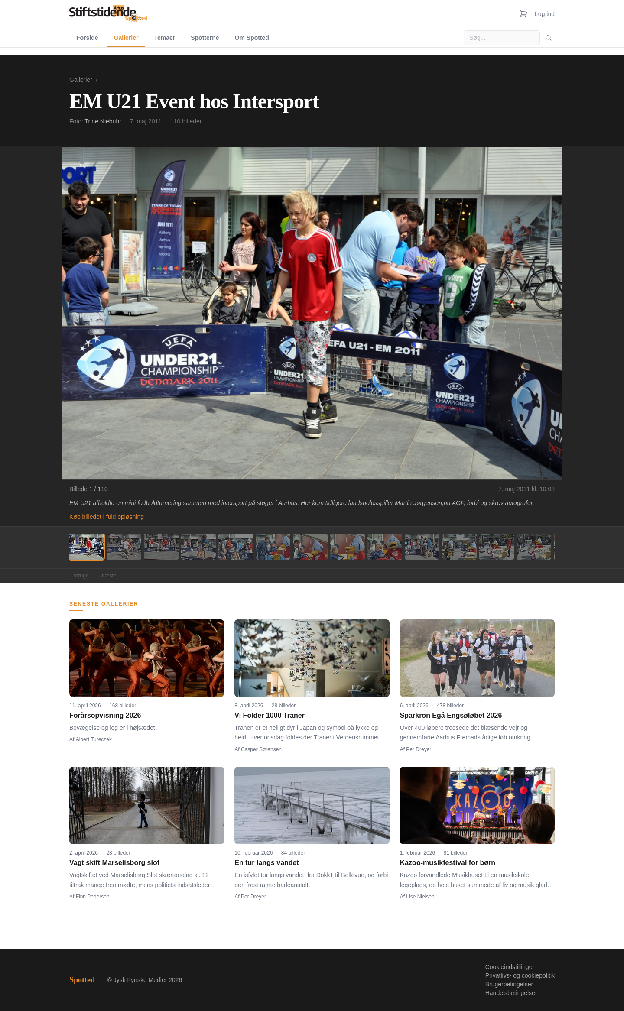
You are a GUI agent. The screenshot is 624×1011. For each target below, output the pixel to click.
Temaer (164, 37)
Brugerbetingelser (509, 984)
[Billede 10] (422, 547)
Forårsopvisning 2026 (105, 715)
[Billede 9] (384, 547)
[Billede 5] (235, 547)
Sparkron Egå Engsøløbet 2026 (451, 715)
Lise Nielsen (420, 897)
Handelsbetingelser (511, 992)
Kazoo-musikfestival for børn (447, 862)
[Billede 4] (198, 547)
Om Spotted (252, 37)
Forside (87, 37)
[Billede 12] (496, 547)
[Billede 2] (124, 547)
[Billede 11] (459, 547)
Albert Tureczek (94, 739)
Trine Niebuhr (103, 121)
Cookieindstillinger (510, 966)
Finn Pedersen (93, 897)
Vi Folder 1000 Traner (269, 715)
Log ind (545, 13)
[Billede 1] (86, 547)
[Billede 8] (347, 547)
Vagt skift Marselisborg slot (114, 862)
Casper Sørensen (261, 749)
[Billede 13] (534, 547)
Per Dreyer (418, 749)
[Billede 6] (273, 547)
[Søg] (549, 38)
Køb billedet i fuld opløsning (106, 516)
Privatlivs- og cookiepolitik (520, 975)
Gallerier (126, 37)
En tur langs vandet (266, 862)
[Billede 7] (310, 547)
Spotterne (205, 37)
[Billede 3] (161, 547)
